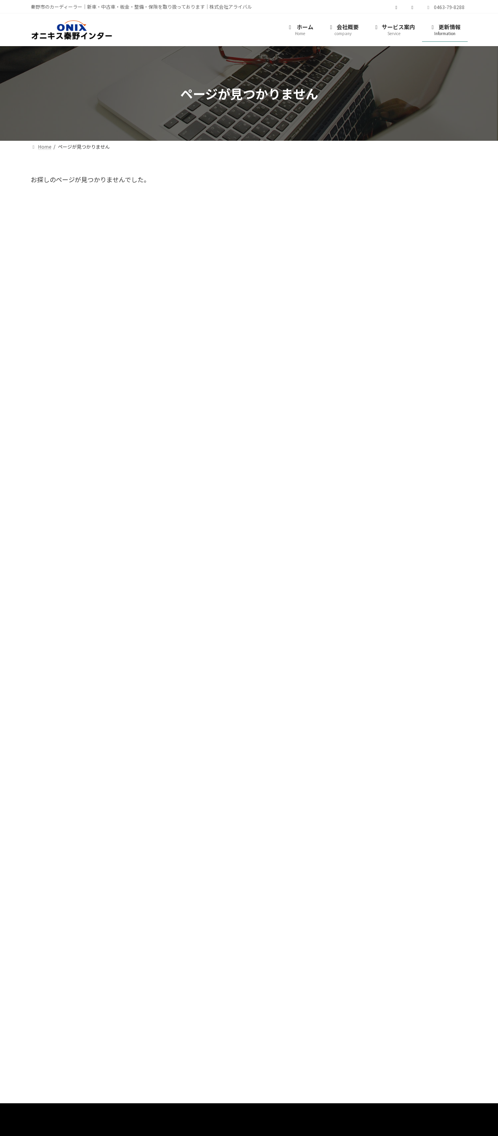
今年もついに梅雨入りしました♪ (426, 329)
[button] (33, 443)
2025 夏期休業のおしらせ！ (419, 196)
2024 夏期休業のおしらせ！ (419, 285)
